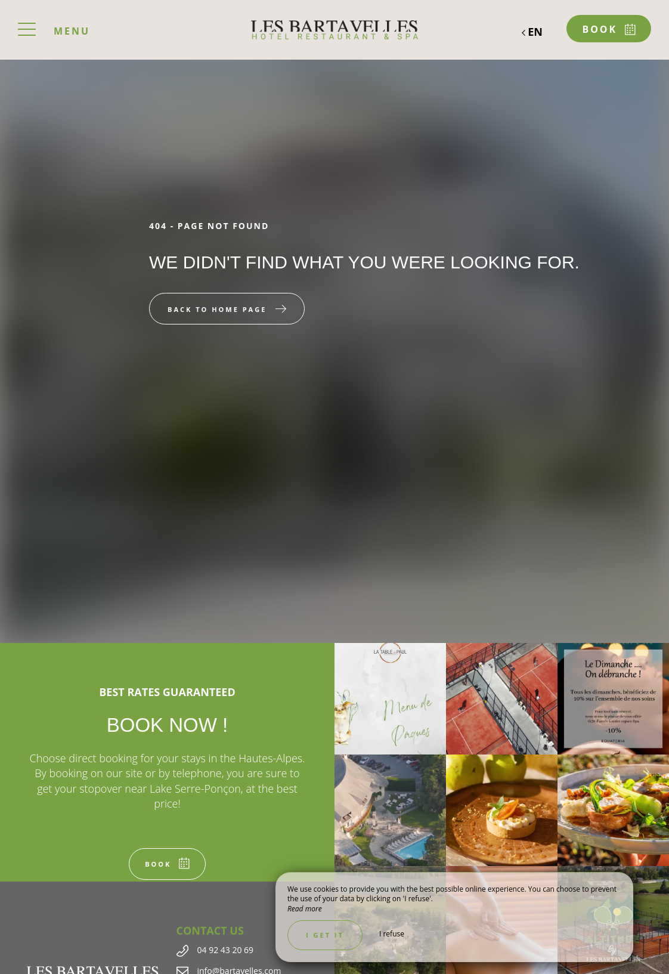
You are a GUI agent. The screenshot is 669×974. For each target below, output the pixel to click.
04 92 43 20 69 (225, 950)
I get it (325, 934)
